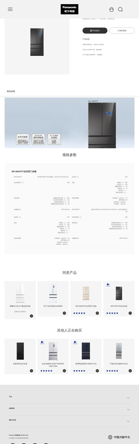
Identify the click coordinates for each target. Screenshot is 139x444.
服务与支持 (12, 420)
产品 (10, 396)
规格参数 (11, 91)
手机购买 (95, 31)
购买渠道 (122, 31)
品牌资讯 (12, 408)
